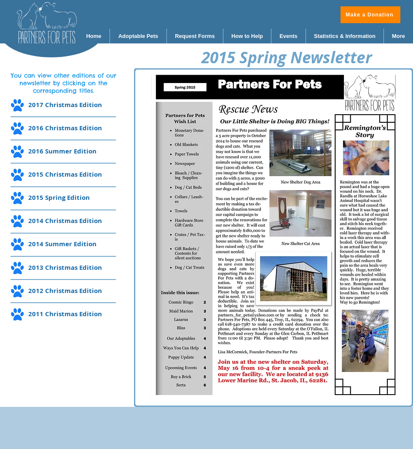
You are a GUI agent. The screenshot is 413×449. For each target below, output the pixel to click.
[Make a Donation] (370, 14)
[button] (273, 237)
